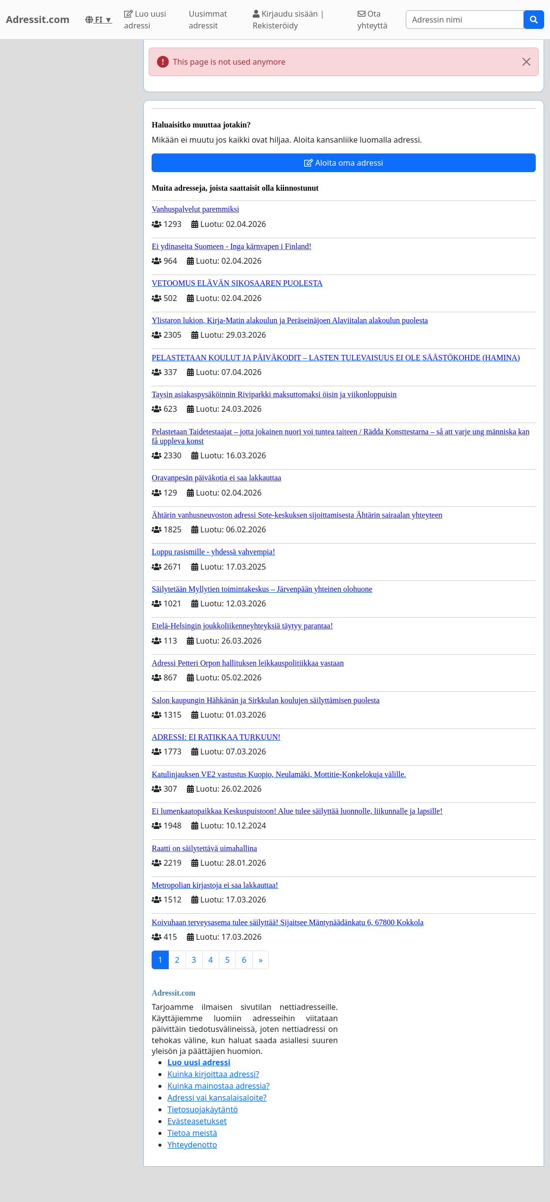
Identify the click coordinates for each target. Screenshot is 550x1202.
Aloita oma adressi (343, 162)
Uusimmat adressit (208, 19)
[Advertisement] (68, 187)
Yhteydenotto (192, 1144)
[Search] (465, 19)
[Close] (526, 61)
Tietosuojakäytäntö (202, 1109)
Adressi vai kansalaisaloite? (216, 1097)
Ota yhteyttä (373, 19)
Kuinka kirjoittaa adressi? (213, 1074)
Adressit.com (38, 19)
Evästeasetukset (197, 1121)
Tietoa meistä (192, 1132)
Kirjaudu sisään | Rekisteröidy (288, 19)
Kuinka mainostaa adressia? (218, 1085)
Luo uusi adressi (145, 19)
